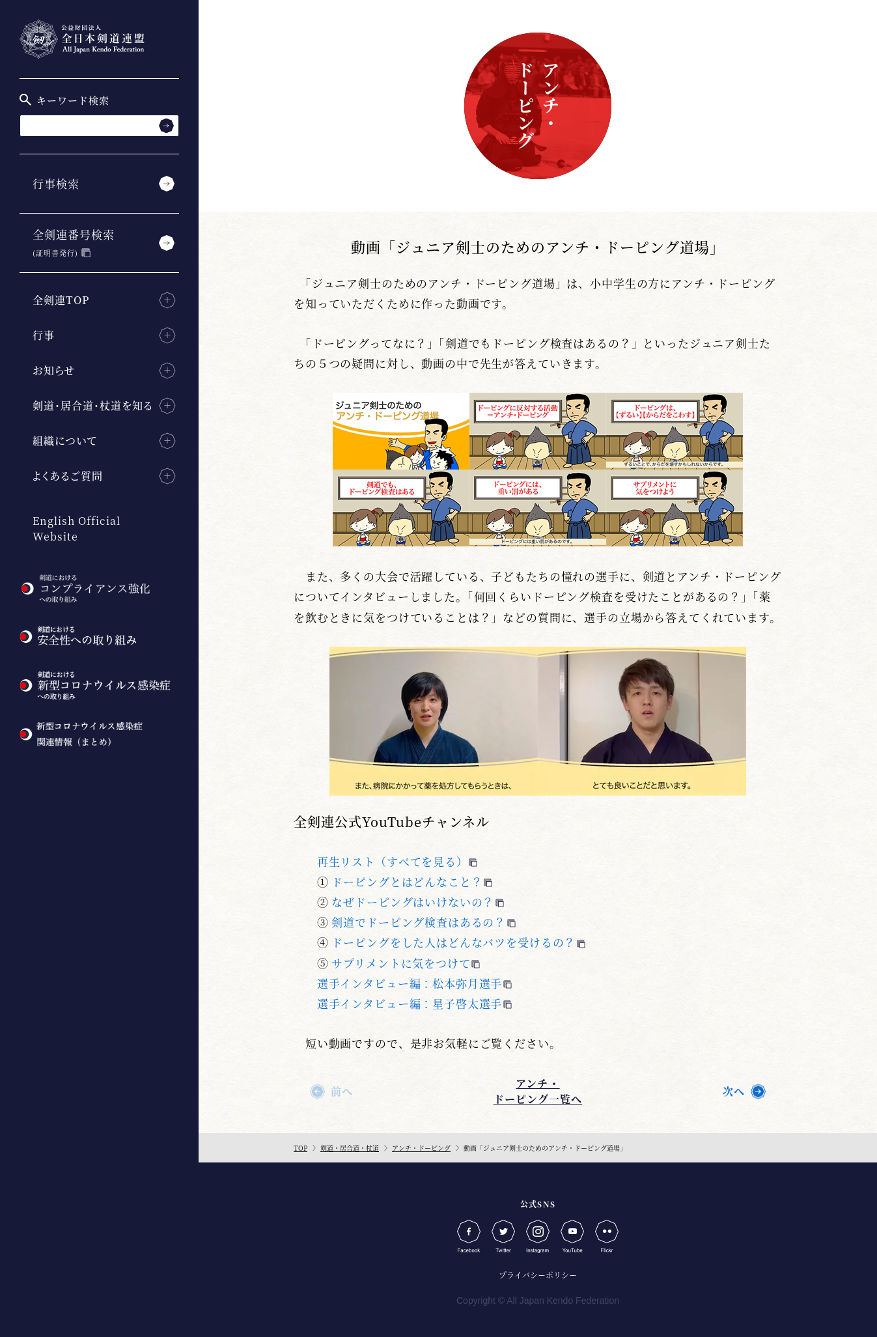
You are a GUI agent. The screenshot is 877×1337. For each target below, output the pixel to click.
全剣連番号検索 (74, 242)
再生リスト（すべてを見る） (392, 861)
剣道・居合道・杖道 (349, 1148)
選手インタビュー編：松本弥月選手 (410, 983)
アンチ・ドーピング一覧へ (538, 1091)
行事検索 (56, 183)
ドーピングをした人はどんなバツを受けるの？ (453, 942)
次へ (734, 1091)
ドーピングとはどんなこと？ (406, 881)
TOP (300, 1148)
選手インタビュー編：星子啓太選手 (410, 1003)
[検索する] (166, 125)
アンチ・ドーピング (421, 1148)
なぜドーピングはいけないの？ (412, 902)
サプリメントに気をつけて (400, 963)
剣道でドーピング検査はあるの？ (418, 922)
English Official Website (76, 528)
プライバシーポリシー (538, 1274)
